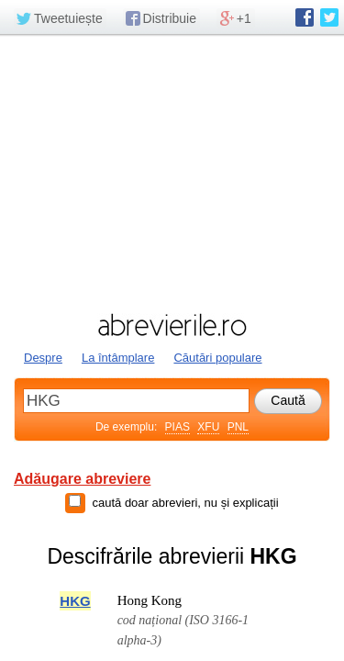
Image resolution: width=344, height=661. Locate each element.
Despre (43, 357)
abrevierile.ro (172, 325)
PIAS (177, 426)
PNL (238, 426)
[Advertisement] (172, 171)
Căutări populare (217, 357)
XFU (208, 426)
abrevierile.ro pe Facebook (304, 17)
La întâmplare (118, 357)
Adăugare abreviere (82, 479)
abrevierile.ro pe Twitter (329, 17)
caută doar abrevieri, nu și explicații (185, 503)
